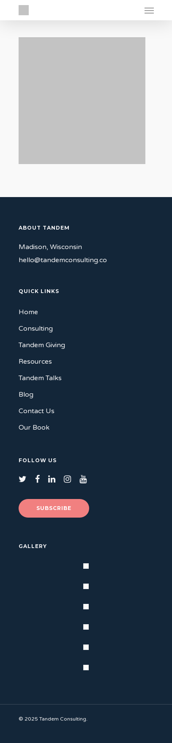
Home (28, 312)
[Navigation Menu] (149, 10)
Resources (35, 361)
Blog (26, 394)
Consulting (36, 328)
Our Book (34, 427)
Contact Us (37, 411)
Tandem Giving (42, 345)
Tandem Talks (40, 378)
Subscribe (53, 508)
